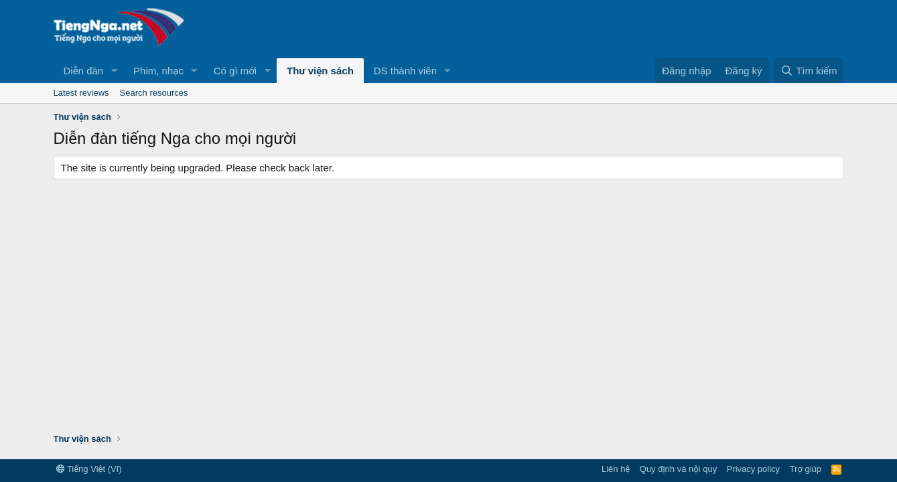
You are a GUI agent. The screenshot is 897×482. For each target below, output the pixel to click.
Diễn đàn (84, 70)
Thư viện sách (320, 70)
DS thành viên (405, 70)
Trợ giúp (805, 469)
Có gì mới (235, 70)
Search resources (154, 93)
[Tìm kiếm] (808, 70)
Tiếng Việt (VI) (89, 469)
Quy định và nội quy (678, 469)
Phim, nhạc (158, 70)
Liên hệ (616, 469)
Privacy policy (753, 469)
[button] (114, 70)
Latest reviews (81, 93)
